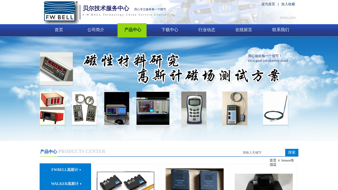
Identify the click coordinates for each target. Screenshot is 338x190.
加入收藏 (288, 4)
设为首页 (268, 4)
